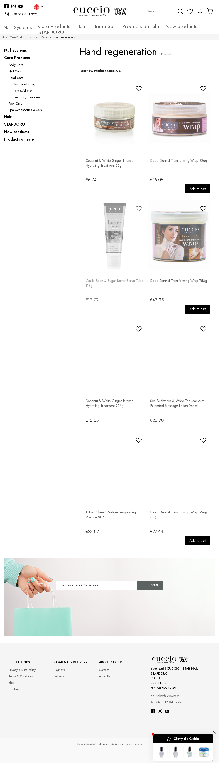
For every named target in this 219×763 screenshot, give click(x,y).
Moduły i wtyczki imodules (126, 744)
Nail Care (15, 71)
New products (16, 132)
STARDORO (14, 124)
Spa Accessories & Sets (25, 110)
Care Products (17, 58)
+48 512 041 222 (24, 14)
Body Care (16, 65)
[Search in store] (160, 11)
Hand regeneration (27, 97)
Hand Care (16, 77)
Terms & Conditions (21, 676)
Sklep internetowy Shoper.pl (93, 744)
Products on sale (19, 139)
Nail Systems (15, 50)
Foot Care (15, 103)
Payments (59, 670)
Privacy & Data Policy (22, 670)
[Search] (180, 11)
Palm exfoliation (23, 90)
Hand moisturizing (24, 84)
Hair (8, 117)
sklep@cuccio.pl (167, 695)
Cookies (14, 689)
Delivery (59, 676)
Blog (11, 683)
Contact (104, 670)
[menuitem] (31, 26)
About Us (104, 676)
